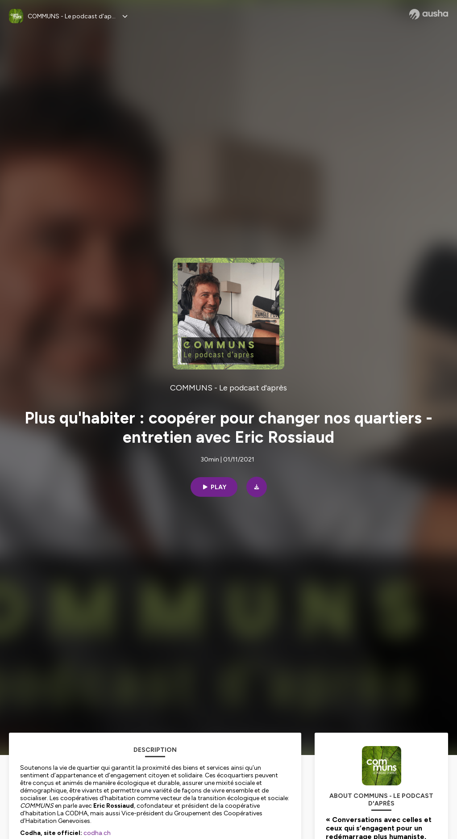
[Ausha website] (428, 14)
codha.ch (97, 833)
